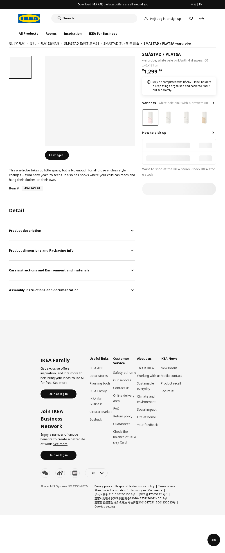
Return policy (122, 416)
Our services (122, 380)
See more (60, 382)
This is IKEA (145, 368)
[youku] (75, 473)
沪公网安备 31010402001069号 (114, 494)
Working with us (148, 375)
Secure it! (167, 391)
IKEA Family (98, 391)
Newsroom (169, 368)
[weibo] (60, 473)
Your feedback (147, 425)
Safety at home (124, 372)
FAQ (116, 408)
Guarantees (121, 424)
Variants (149, 103)
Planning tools (100, 383)
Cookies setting (104, 506)
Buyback (96, 419)
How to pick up (154, 132)
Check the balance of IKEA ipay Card (124, 436)
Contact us (121, 388)
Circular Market (101, 412)
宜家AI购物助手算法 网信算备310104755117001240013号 (130, 498)
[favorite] (214, 59)
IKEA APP (96, 368)
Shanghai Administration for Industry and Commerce (128, 490)
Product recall (171, 383)
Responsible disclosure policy (134, 486)
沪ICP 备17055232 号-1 (153, 494)
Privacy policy (103, 486)
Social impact (147, 409)
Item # (14, 188)
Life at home (146, 417)
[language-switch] (96, 472)
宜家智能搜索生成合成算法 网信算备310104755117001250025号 (135, 502)
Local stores (99, 375)
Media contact (171, 375)
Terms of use (166, 486)
